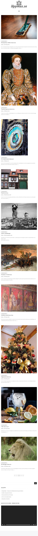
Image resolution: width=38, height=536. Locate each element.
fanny (2, 44)
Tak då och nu (4, 193)
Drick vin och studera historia (6, 496)
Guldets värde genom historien (7, 492)
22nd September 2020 (8, 235)
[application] (19, 516)
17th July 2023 (6, 44)
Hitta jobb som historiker (6, 498)
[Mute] (33, 524)
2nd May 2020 (7, 378)
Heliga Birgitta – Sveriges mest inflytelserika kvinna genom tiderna (12, 490)
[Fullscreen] (35, 524)
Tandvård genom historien (7, 109)
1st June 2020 (6, 317)
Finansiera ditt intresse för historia (7, 494)
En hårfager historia (6, 464)
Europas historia (4, 41)
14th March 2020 (7, 466)
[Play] (2, 524)
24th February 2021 (7, 194)
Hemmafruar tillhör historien (8, 42)
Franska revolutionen (6, 274)
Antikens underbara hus (7, 315)
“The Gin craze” (5, 426)
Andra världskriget (6, 233)
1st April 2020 (7, 428)
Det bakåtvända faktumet (7, 159)
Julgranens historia (6, 377)
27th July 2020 (6, 276)
